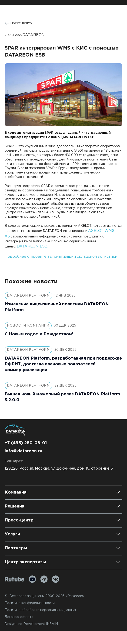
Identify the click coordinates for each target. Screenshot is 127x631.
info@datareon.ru (23, 451)
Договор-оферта (19, 617)
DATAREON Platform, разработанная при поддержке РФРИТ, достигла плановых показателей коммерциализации (63, 364)
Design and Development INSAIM (31, 624)
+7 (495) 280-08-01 (26, 443)
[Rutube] (14, 579)
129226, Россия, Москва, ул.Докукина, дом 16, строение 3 (59, 468)
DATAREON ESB (32, 246)
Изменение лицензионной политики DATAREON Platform (57, 307)
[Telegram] (44, 579)
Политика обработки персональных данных (40, 610)
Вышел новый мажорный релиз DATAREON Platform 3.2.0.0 (62, 397)
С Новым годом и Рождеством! (39, 334)
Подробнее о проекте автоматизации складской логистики (61, 256)
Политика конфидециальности (30, 603)
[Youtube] (32, 579)
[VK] (55, 579)
